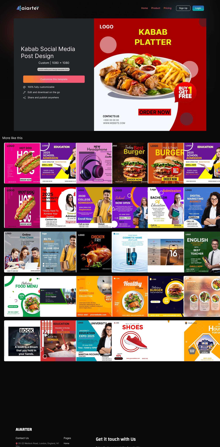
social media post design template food (53, 69)
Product (155, 8)
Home (144, 8)
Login (198, 8)
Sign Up (183, 8)
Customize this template (53, 79)
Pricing (167, 8)
